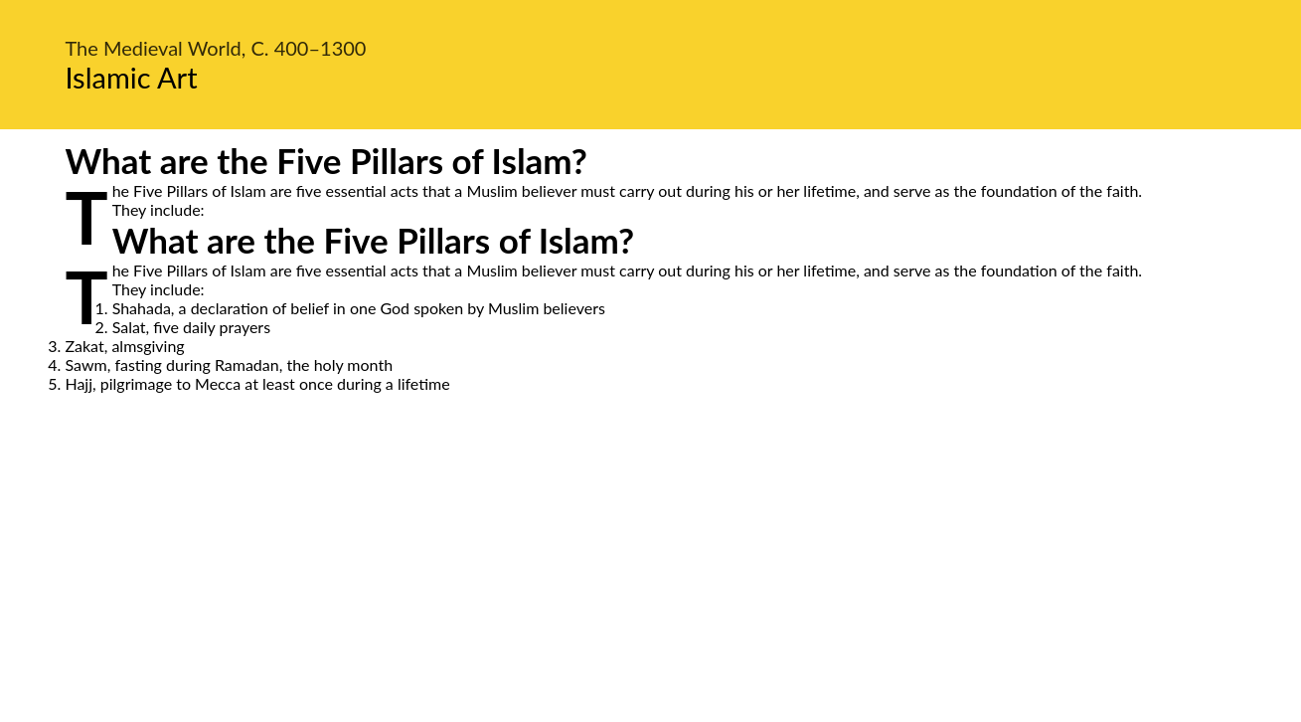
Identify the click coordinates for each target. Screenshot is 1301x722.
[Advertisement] (651, 580)
